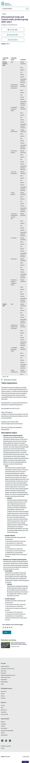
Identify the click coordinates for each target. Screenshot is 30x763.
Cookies (3, 726)
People (2, 694)
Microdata (3, 673)
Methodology (4, 682)
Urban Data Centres (5, 678)
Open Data (3, 671)
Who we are (4, 710)
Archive (3, 733)
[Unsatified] (6, 627)
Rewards (3, 698)
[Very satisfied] (14, 627)
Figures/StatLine (5, 667)
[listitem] (2, 741)
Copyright (3, 724)
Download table (12, 35)
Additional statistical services (8, 675)
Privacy (2, 696)
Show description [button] (13, 40)
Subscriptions (4, 735)
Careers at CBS (4, 714)
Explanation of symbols (10, 379)
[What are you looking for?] (15, 9)
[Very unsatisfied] (3, 627)
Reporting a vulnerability (7, 731)
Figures (4, 13)
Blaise (2, 684)
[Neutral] (9, 627)
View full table (13, 29)
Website (3, 722)
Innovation (3, 712)
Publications (4, 680)
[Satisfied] (11, 627)
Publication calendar (6, 746)
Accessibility (4, 729)
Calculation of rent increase (7, 669)
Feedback (25, 762)
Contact (3, 706)
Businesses (3, 692)
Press (2, 708)
